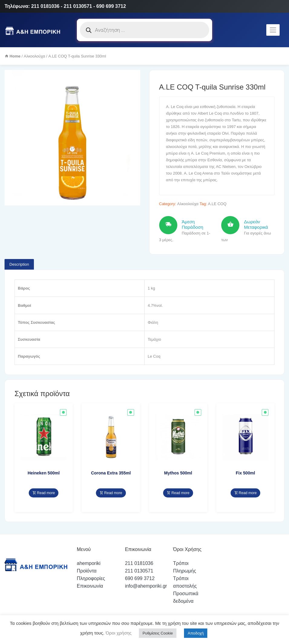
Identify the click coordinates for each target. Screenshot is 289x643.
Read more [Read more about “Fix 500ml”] (245, 493)
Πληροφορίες (91, 578)
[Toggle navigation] (273, 30)
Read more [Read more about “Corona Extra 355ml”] (111, 493)
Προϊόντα (87, 570)
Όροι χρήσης (118, 632)
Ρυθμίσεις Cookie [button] (158, 633)
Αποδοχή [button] (196, 633)
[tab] (19, 264)
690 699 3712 (140, 578)
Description (19, 264)
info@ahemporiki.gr (146, 586)
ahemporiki (88, 563)
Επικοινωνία (90, 586)
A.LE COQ (217, 204)
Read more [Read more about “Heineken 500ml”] (43, 493)
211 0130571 (139, 570)
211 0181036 (139, 563)
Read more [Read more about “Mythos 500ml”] (178, 493)
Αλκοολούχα (34, 56)
